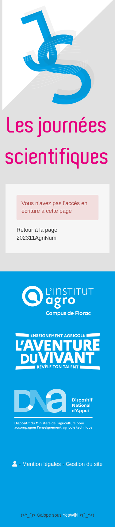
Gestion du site (84, 464)
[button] (15, 464)
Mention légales (41, 464)
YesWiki (70, 515)
